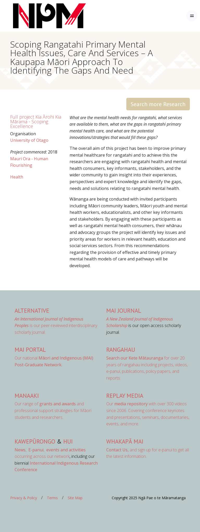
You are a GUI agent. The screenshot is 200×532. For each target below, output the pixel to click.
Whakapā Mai (124, 441)
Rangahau (120, 349)
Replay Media (124, 395)
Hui (68, 441)
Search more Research (158, 104)
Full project (22, 117)
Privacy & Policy (23, 497)
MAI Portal (30, 349)
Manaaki (27, 395)
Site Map (75, 497)
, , (30, 450)
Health (16, 177)
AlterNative (32, 310)
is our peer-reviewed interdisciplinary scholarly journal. (56, 325)
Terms (52, 497)
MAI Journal (123, 310)
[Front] (36, 16)
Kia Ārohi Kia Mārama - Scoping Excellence (35, 121)
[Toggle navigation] (191, 15)
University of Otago (29, 140)
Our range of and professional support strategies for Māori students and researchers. (53, 410)
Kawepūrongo (35, 441)
